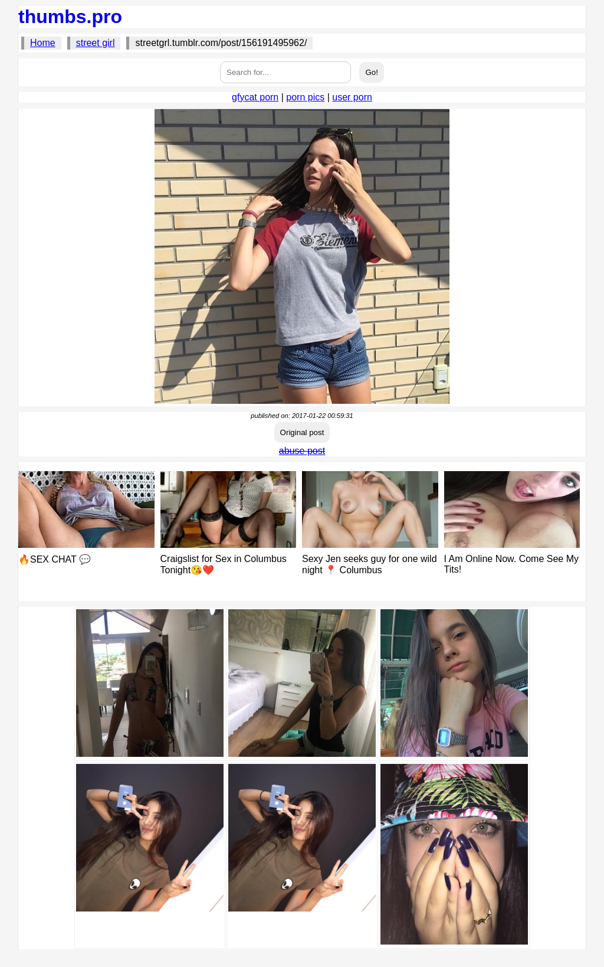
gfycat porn (255, 97)
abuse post (302, 451)
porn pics (305, 97)
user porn (352, 97)
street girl (95, 43)
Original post (302, 432)
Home (42, 43)
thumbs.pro (70, 16)
